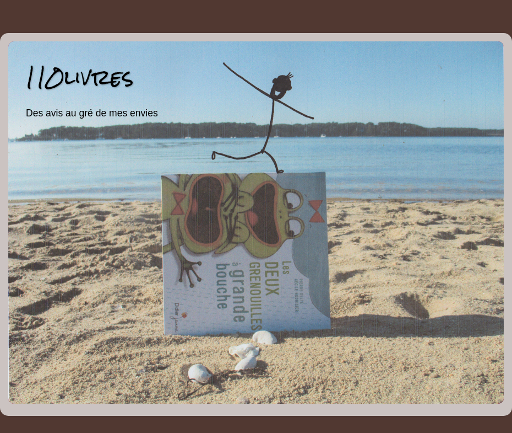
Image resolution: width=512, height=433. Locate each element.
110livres (79, 77)
